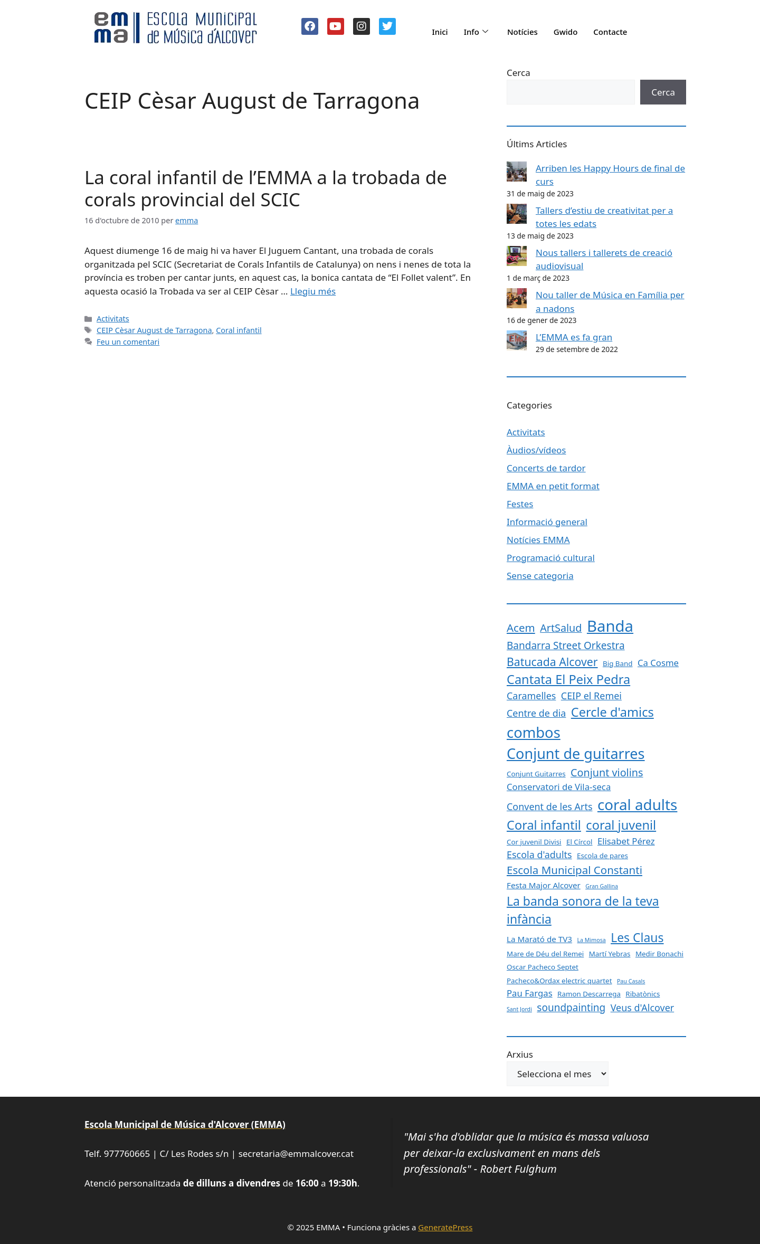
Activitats (113, 319)
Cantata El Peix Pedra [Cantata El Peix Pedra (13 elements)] (568, 679)
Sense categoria (540, 575)
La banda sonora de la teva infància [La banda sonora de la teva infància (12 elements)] (583, 909)
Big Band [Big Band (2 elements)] (618, 663)
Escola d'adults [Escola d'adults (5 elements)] (539, 854)
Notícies (522, 31)
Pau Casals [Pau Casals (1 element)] (631, 981)
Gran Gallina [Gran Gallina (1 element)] (601, 886)
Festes (520, 504)
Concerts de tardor (546, 468)
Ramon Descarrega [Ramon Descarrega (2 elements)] (589, 994)
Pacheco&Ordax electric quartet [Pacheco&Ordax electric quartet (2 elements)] (559, 980)
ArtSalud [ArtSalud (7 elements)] (561, 628)
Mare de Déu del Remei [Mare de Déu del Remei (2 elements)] (545, 953)
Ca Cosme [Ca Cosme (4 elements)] (658, 663)
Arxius (520, 1054)
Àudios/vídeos (536, 450)
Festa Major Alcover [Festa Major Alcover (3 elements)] (544, 885)
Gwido (566, 31)
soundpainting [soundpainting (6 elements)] (571, 1007)
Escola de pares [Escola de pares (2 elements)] (602, 855)
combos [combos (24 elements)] (533, 732)
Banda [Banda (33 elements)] (610, 626)
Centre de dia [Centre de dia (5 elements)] (536, 713)
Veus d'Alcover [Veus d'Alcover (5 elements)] (642, 1007)
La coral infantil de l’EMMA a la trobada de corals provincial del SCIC (265, 188)
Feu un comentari (128, 342)
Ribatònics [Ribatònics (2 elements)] (642, 994)
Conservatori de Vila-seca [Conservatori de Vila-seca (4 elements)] (559, 787)
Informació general (547, 522)
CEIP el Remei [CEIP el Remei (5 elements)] (591, 695)
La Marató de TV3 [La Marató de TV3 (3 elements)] (539, 939)
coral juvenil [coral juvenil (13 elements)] (621, 824)
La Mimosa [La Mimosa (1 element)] (591, 940)
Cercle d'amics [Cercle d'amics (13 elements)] (612, 712)
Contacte (610, 31)
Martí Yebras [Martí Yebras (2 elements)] (610, 953)
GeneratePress (445, 1227)
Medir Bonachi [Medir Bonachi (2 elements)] (659, 953)
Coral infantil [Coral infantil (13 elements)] (544, 824)
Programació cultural (551, 558)
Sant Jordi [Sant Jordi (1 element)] (519, 1009)
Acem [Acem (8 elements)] (521, 627)
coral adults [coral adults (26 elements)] (637, 804)
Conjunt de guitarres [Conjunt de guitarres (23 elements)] (576, 753)
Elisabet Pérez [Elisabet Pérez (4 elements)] (626, 841)
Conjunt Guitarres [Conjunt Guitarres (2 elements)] (536, 773)
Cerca (518, 73)
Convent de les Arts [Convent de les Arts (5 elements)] (549, 806)
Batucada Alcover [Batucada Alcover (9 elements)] (552, 661)
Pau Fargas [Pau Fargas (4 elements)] (530, 993)
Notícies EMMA (538, 540)
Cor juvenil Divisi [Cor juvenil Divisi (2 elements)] (534, 842)
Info (476, 31)
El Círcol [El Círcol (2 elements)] (579, 842)
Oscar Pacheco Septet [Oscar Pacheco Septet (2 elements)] (542, 967)
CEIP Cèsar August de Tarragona (154, 330)
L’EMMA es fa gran (574, 337)
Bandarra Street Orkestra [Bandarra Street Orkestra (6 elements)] (566, 645)
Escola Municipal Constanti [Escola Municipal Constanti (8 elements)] (574, 869)
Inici (440, 31)
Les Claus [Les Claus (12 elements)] (637, 937)
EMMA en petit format (553, 486)
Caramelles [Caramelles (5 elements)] (531, 695)
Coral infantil (238, 330)
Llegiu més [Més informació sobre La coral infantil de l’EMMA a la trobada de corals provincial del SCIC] (313, 291)
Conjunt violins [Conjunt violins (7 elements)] (607, 772)
